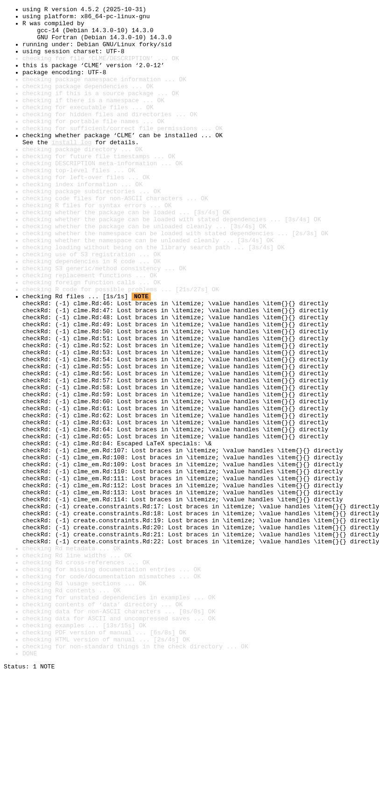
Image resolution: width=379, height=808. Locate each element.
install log (71, 170)
